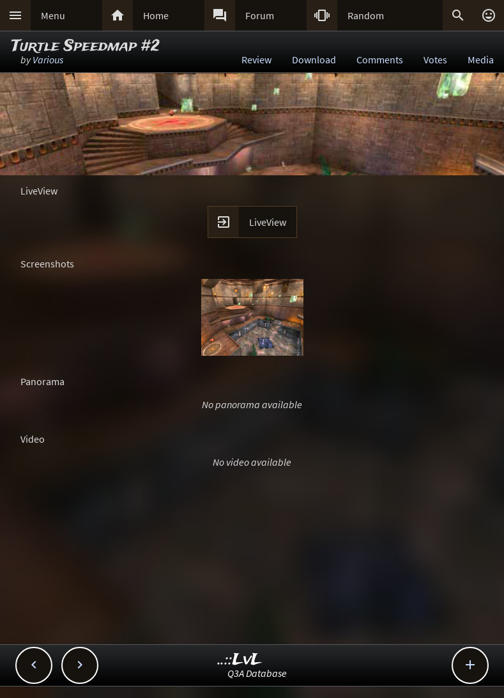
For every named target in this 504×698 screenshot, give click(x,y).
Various (48, 59)
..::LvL (239, 660)
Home (156, 15)
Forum (259, 15)
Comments (379, 59)
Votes (435, 59)
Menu (53, 15)
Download (314, 59)
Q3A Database (257, 673)
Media (481, 59)
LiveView (267, 222)
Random (365, 15)
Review (256, 59)
